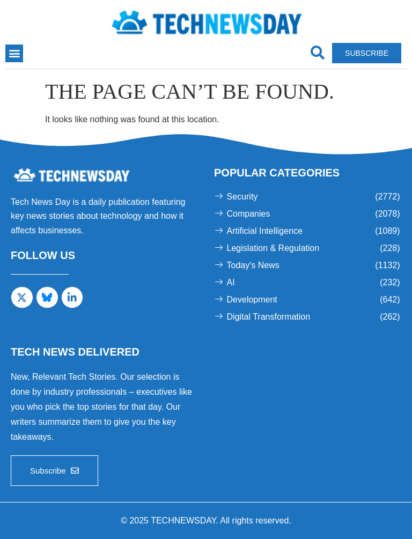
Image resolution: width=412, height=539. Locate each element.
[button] (14, 53)
